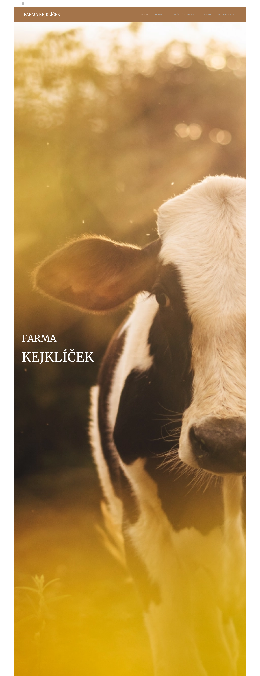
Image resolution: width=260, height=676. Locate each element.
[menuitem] (216, 14)
